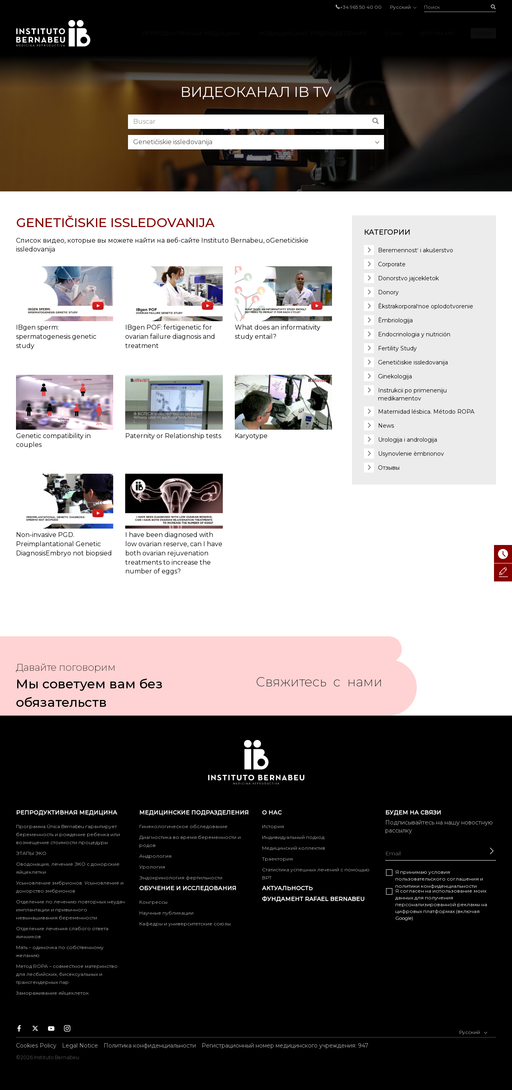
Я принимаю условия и (439, 879)
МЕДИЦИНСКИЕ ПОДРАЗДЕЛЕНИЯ (312, 33)
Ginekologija (395, 376)
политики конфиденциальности (436, 886)
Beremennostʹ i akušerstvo (415, 250)
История (273, 826)
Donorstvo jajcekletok (408, 278)
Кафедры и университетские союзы (185, 924)
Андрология (155, 856)
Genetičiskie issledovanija (413, 362)
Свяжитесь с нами (319, 685)
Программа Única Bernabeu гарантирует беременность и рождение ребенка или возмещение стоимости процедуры (68, 834)
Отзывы (389, 467)
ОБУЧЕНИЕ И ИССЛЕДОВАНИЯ (187, 888)
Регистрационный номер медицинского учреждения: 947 (285, 1045)
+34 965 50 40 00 (361, 7)
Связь (483, 33)
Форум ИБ (437, 33)
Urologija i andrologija (407, 439)
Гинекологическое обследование (183, 826)
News (386, 425)
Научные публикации (166, 913)
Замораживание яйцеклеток (52, 993)
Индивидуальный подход (293, 837)
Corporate (392, 264)
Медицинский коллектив (293, 848)
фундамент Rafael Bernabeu (313, 899)
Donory (388, 292)
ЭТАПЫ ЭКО (31, 853)
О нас (394, 33)
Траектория (277, 859)
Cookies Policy (36, 1045)
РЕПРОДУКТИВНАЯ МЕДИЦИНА (191, 33)
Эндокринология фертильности (180, 878)
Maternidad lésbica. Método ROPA (426, 411)
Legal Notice (80, 1045)
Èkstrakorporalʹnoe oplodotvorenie (425, 306)
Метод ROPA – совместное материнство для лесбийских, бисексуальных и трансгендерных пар (67, 974)
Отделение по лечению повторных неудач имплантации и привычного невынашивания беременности (70, 910)
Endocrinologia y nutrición (414, 334)
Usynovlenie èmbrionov (411, 453)
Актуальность (287, 888)
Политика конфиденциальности (150, 1045)
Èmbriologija (395, 320)
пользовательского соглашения (437, 879)
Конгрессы (153, 902)
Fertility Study (397, 348)
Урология (152, 867)
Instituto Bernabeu (53, 33)
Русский (403, 7)
